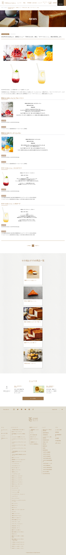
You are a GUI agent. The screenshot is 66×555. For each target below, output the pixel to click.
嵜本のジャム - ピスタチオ (17, 477)
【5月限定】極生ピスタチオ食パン (18, 429)
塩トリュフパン (15, 503)
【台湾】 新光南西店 (47, 456)
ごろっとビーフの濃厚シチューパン (18, 436)
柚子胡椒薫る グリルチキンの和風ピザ (18, 434)
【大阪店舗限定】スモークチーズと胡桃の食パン (19, 452)
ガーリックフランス (15, 498)
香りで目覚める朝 (33, 434)
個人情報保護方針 (58, 435)
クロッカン (14, 511)
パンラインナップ (14, 427)
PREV (29, 245)
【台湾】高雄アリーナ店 (47, 463)
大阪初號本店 (45, 434)
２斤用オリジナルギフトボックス (18, 544)
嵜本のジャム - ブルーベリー (17, 484)
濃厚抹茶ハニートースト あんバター (18, 459)
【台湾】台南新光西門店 (47, 467)
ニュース (3, 435)
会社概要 (57, 438)
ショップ (43, 427)
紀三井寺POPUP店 (46, 473)
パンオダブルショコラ (16, 473)
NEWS (5, 7)
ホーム (2, 427)
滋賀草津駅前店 (46, 432)
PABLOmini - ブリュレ (16, 525)
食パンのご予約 (4, 433)
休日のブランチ (33, 436)
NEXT (36, 245)
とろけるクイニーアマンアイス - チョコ (19, 449)
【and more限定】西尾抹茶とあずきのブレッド (19, 455)
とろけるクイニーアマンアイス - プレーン (19, 439)
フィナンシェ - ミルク (16, 490)
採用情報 (57, 432)
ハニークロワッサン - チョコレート (18, 494)
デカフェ (32, 432)
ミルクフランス (15, 496)
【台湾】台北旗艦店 (46, 452)
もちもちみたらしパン (16, 465)
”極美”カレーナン (15, 471)
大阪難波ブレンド (33, 441)
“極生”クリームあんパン (16, 517)
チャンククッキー (15, 488)
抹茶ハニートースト (15, 457)
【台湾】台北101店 (46, 454)
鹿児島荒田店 (45, 450)
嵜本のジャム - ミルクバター (17, 475)
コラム (56, 427)
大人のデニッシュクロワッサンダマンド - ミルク (19, 501)
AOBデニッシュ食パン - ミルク (17, 546)
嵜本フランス (14, 507)
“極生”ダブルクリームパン (16, 515)
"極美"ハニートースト (16, 513)
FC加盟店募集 (58, 440)
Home (2, 7)
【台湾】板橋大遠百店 (47, 458)
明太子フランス (15, 505)
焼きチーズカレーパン (16, 486)
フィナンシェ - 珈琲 (15, 492)
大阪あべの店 (45, 441)
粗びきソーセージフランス (17, 431)
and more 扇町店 (46, 471)
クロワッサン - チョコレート (17, 523)
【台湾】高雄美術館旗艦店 (47, 461)
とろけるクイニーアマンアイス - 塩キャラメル (19, 446)
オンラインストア (4, 430)
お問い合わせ (58, 443)
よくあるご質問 (58, 429)
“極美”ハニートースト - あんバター (18, 509)
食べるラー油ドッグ (15, 467)
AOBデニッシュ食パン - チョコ (17, 548)
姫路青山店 (45, 446)
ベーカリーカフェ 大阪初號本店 (47, 437)
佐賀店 (44, 448)
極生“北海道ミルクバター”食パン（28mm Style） (18, 540)
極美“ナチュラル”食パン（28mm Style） (18, 536)
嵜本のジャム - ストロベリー (17, 479)
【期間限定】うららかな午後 (34, 430)
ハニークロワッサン (15, 463)
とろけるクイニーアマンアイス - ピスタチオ (19, 442)
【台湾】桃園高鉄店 (46, 465)
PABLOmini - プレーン (16, 527)
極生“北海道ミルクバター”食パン (18, 531)
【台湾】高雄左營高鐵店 (47, 469)
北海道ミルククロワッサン (17, 461)
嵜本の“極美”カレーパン (16, 519)
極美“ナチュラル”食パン (16, 529)
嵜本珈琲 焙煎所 (46, 439)
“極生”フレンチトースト (16, 469)
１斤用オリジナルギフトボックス (18, 542)
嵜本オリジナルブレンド (34, 439)
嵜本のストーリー (4, 439)
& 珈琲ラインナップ (33, 427)
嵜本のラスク (14, 533)
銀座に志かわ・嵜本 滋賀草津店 (47, 430)
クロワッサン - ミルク (16, 521)
